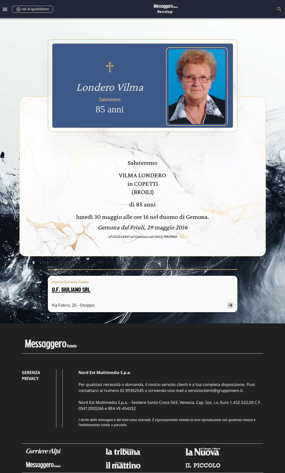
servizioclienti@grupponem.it (215, 390)
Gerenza (31, 372)
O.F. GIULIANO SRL (71, 289)
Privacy (30, 378)
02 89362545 (132, 390)
